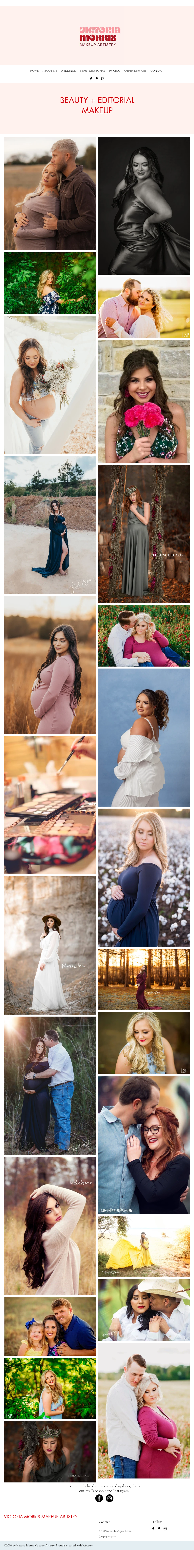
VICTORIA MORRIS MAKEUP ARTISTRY (40, 1516)
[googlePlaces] (97, 79)
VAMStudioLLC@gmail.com (115, 1531)
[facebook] (91, 79)
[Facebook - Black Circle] (99, 1498)
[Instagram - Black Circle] (109, 1498)
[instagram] (103, 79)
